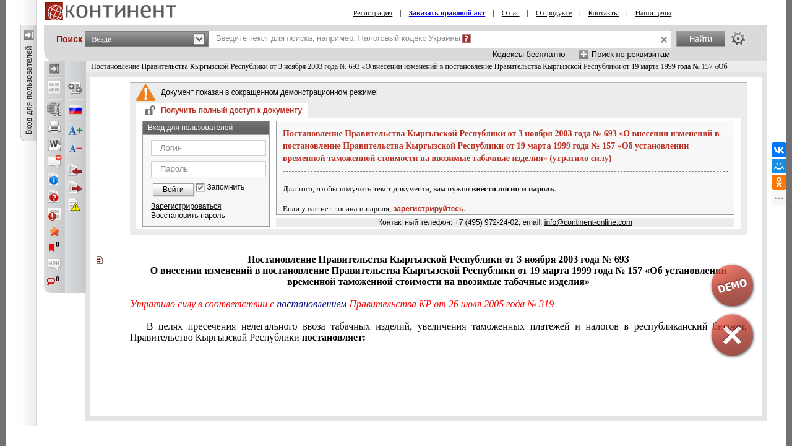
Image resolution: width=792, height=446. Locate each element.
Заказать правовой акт (447, 13)
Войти (173, 189)
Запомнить (225, 187)
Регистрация (373, 13)
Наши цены (653, 13)
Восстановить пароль (188, 215)
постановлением (311, 304)
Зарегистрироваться (186, 206)
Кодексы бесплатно (529, 54)
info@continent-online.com (588, 222)
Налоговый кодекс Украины (409, 38)
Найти (700, 38)
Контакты (603, 13)
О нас (511, 13)
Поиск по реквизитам (631, 54)
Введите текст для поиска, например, (338, 38)
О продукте (554, 13)
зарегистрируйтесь (429, 208)
